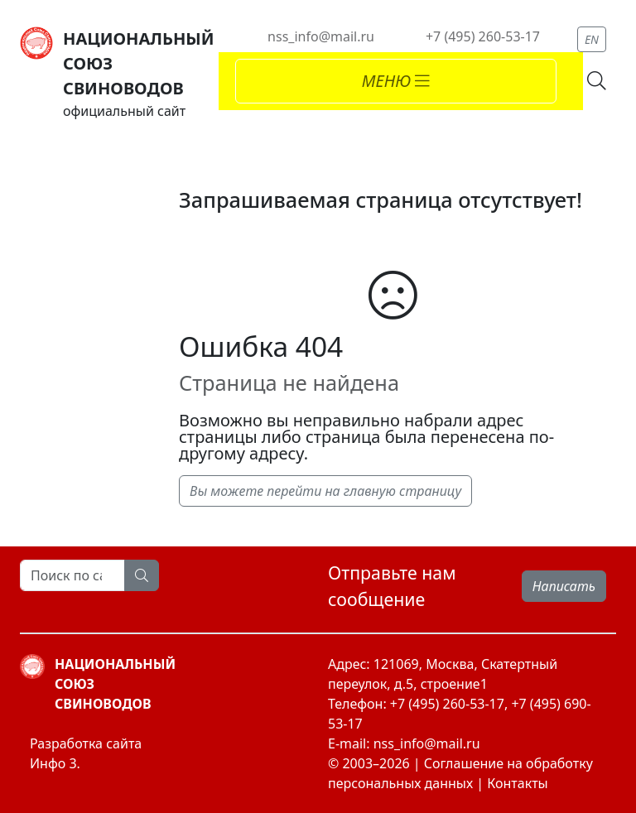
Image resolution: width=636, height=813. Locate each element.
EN (592, 39)
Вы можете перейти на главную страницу (325, 491)
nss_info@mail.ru (320, 36)
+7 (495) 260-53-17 (483, 36)
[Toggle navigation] (395, 81)
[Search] (72, 575)
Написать (563, 586)
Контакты (517, 783)
